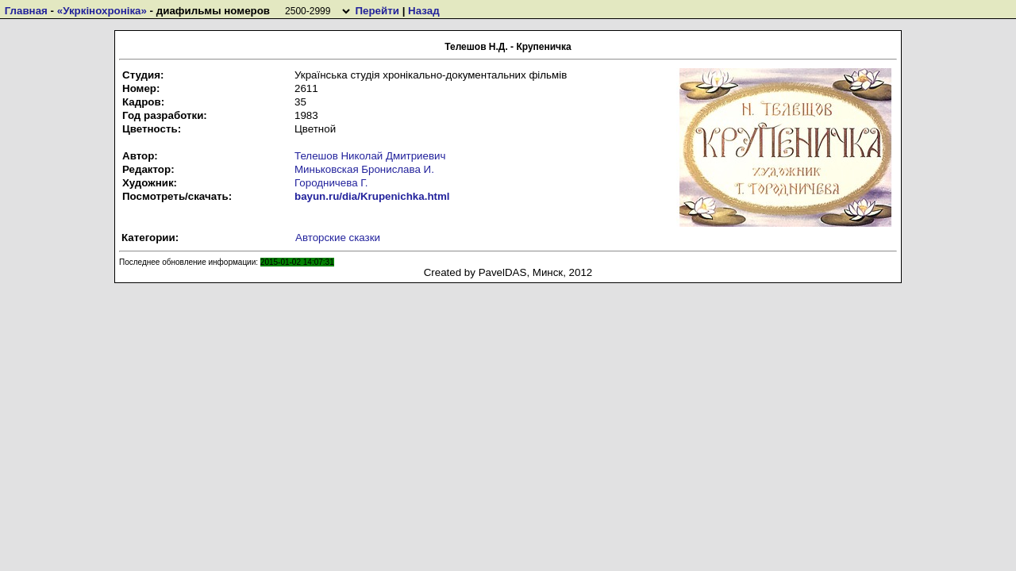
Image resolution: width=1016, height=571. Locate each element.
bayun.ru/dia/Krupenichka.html (372, 196)
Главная (26, 11)
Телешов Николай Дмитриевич (369, 156)
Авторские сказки (337, 237)
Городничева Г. (331, 183)
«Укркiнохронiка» (102, 11)
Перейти (376, 11)
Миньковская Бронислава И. (364, 169)
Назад (424, 11)
